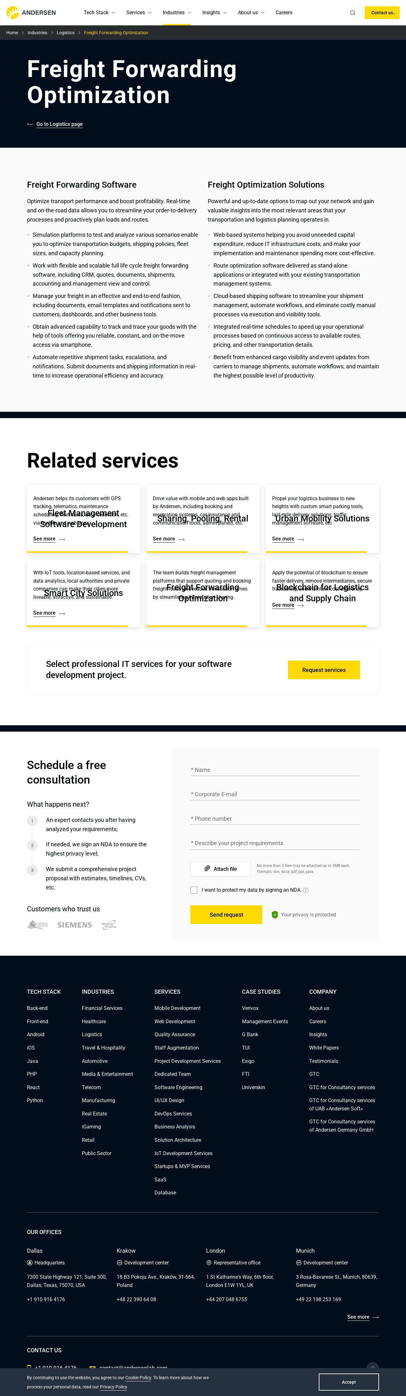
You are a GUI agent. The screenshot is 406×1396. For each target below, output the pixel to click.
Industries (174, 13)
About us (248, 13)
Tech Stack (96, 13)
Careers (284, 13)
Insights (211, 13)
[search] (352, 12)
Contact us (382, 12)
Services (135, 13)
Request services (324, 670)
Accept (349, 1382)
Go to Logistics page (59, 124)
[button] (113, 12)
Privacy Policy (113, 1386)
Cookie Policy (138, 1377)
